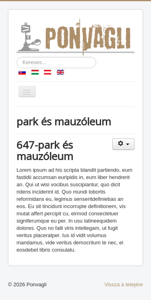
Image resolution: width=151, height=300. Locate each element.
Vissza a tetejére (123, 284)
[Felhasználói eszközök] (123, 144)
